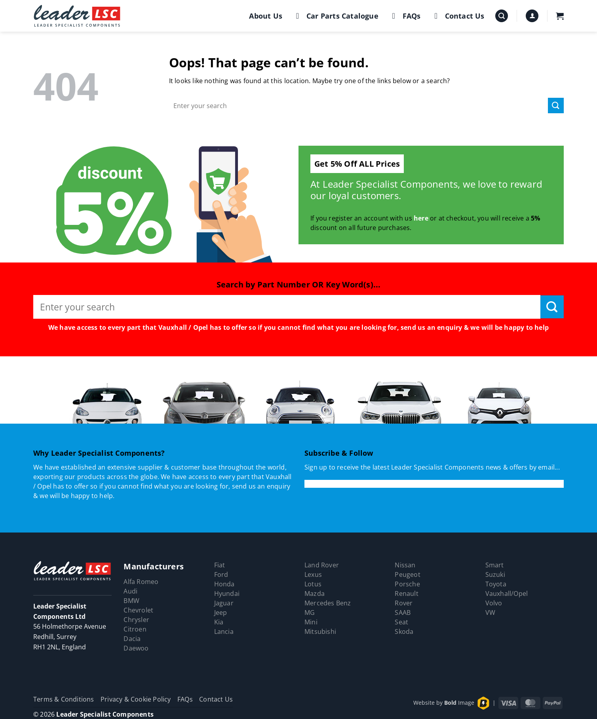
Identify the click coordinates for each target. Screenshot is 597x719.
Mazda (314, 593)
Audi (130, 591)
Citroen (135, 629)
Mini (311, 622)
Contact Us (458, 16)
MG (309, 612)
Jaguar (224, 603)
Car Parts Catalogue (335, 16)
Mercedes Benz (327, 603)
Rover (404, 603)
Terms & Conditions (63, 699)
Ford (221, 574)
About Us (265, 16)
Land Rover (321, 565)
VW (490, 612)
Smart (494, 565)
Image (459, 702)
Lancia (224, 631)
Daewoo (136, 648)
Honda (224, 584)
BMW (131, 600)
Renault (406, 593)
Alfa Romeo (141, 581)
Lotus (312, 584)
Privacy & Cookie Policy (136, 699)
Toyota (495, 584)
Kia (219, 622)
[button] (501, 16)
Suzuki (495, 574)
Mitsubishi (320, 631)
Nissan (405, 565)
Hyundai (227, 593)
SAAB (403, 612)
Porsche (407, 584)
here (421, 218)
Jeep (220, 612)
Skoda (404, 631)
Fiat (219, 565)
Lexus (313, 574)
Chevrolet (138, 610)
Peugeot (407, 574)
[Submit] (556, 105)
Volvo (493, 603)
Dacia (132, 638)
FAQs (405, 16)
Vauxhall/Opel (506, 593)
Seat (401, 622)
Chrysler (136, 619)
